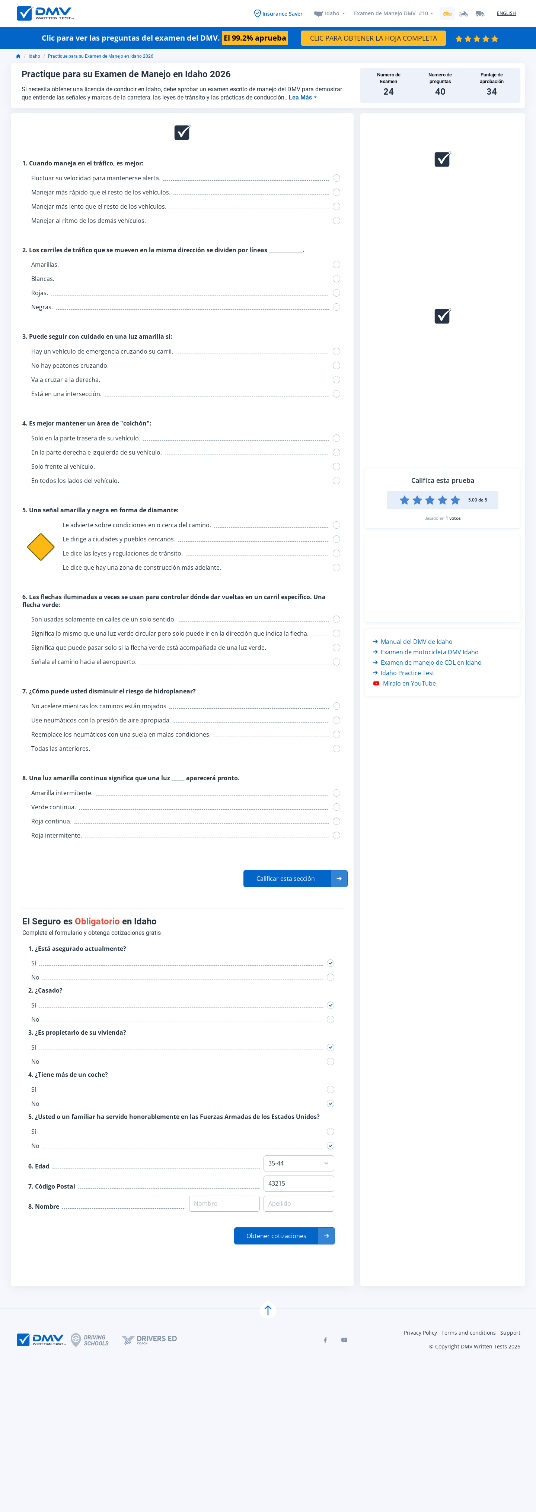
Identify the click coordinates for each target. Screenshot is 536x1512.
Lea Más (301, 97)
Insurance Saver (282, 13)
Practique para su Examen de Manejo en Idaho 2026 (100, 57)
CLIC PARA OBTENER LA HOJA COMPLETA (373, 38)
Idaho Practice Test (403, 673)
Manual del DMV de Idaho (413, 642)
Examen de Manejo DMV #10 (391, 13)
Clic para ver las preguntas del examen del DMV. (165, 38)
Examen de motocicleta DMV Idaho (426, 652)
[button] (295, 879)
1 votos (453, 518)
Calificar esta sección (285, 879)
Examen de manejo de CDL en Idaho (427, 663)
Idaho (332, 13)
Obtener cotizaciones (276, 1236)
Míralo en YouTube (404, 683)
